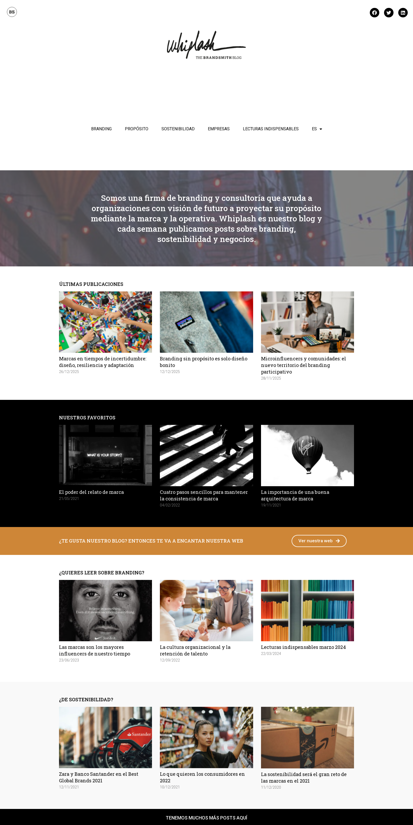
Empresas (219, 128)
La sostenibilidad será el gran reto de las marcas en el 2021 (304, 777)
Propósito (136, 128)
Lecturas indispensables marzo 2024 (303, 647)
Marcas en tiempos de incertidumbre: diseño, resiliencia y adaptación (102, 361)
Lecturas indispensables (271, 128)
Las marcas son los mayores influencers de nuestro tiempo (94, 650)
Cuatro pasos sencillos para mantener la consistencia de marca (204, 495)
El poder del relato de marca (91, 492)
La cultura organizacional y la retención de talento (195, 650)
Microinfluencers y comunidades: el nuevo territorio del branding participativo (303, 365)
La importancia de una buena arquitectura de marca (295, 495)
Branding (101, 128)
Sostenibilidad (178, 128)
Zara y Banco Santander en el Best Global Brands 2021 (98, 777)
